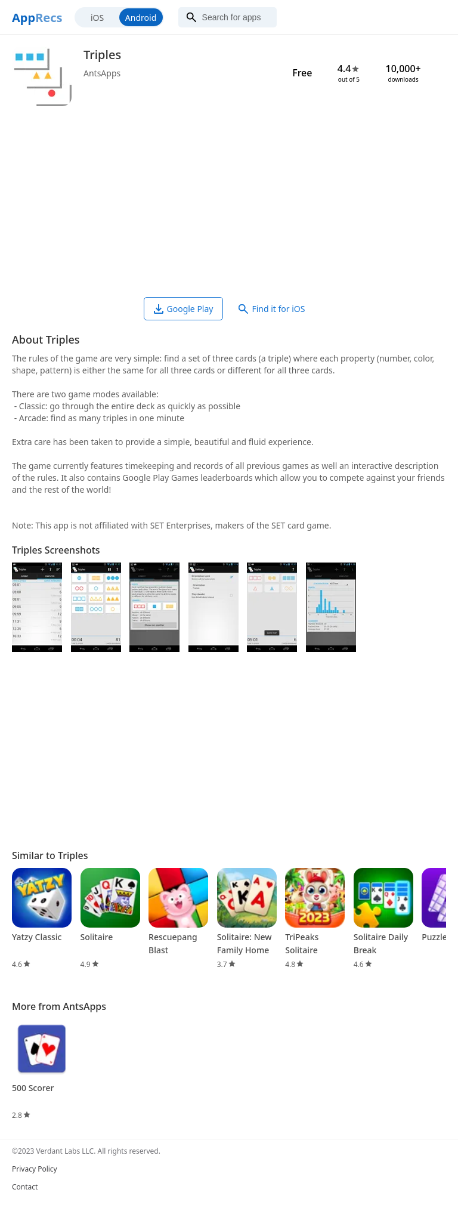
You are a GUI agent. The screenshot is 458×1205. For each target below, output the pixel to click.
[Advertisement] (229, 201)
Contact (25, 1187)
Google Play (183, 308)
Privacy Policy (34, 1169)
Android (140, 17)
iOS (97, 17)
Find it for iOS (272, 308)
